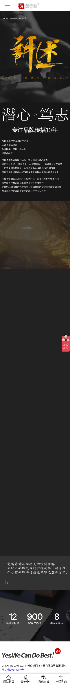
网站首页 (8, 679)
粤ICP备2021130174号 (13, 669)
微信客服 (43, 679)
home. (5, 18)
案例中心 (26, 679)
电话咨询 (61, 679)
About (22, 18)
